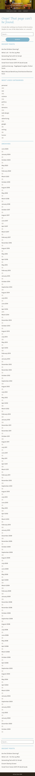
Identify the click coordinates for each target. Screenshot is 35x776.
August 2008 (6, 624)
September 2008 (7, 619)
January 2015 (6, 276)
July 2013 (5, 337)
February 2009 (6, 591)
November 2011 (6, 431)
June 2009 (5, 569)
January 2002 (6, 718)
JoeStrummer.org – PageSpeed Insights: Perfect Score (17, 67)
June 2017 (5, 221)
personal (4, 85)
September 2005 (7, 668)
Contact (25, 11)
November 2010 (7, 480)
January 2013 (6, 359)
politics (4, 102)
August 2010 (6, 491)
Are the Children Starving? (10, 49)
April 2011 (5, 464)
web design (5, 113)
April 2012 (5, 403)
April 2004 (5, 685)
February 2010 (6, 525)
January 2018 (6, 204)
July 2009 (5, 563)
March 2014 (5, 315)
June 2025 (5, 149)
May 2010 (5, 508)
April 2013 (5, 348)
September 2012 (7, 381)
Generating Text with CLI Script (12, 56)
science (4, 96)
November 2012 (7, 370)
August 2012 (6, 386)
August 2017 (5, 215)
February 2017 (6, 237)
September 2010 (7, 486)
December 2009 (7, 536)
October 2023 (6, 160)
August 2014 (6, 292)
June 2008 (5, 635)
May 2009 (5, 574)
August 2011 (5, 442)
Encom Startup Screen (9, 59)
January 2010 (6, 530)
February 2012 (6, 414)
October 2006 (6, 657)
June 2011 (5, 453)
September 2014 (7, 287)
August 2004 (6, 674)
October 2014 (6, 281)
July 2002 (5, 712)
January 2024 (6, 154)
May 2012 (5, 397)
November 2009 (7, 541)
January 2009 (6, 596)
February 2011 (6, 475)
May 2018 (5, 193)
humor (4, 135)
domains (4, 107)
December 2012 (7, 364)
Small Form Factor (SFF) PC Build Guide (14, 63)
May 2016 (5, 254)
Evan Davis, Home (12, 11)
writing (4, 129)
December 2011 (6, 425)
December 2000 (7, 724)
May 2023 (5, 165)
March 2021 (5, 176)
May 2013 (5, 342)
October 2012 (6, 375)
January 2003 (6, 707)
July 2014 (4, 298)
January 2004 (6, 696)
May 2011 (4, 458)
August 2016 (6, 248)
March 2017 (5, 232)
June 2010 (5, 502)
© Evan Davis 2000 (17, 774)
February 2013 (6, 353)
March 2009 (5, 585)
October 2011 (6, 436)
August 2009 (6, 558)
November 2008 (7, 607)
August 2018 (6, 187)
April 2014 (5, 309)
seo (3, 91)
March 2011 (5, 469)
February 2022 (6, 171)
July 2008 (5, 630)
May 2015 (5, 265)
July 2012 (4, 392)
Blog (19, 11)
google (4, 124)
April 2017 (5, 226)
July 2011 (4, 447)
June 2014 (5, 304)
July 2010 (5, 497)
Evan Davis (17, 3)
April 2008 (5, 646)
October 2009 (6, 547)
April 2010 (5, 514)
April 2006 (5, 663)
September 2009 (7, 552)
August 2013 (6, 331)
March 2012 (5, 409)
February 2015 (6, 270)
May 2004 (5, 679)
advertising (5, 118)
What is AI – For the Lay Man (11, 53)
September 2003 (7, 701)
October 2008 (6, 613)
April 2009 (5, 580)
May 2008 (5, 641)
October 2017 (6, 210)
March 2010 (5, 519)
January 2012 (6, 420)
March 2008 (6, 652)
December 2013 (7, 320)
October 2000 (6, 729)
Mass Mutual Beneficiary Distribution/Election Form (17, 73)
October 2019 (6, 182)
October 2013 (6, 326)
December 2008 (7, 602)
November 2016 (7, 243)
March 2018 (5, 199)
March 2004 (5, 690)
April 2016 (5, 259)
